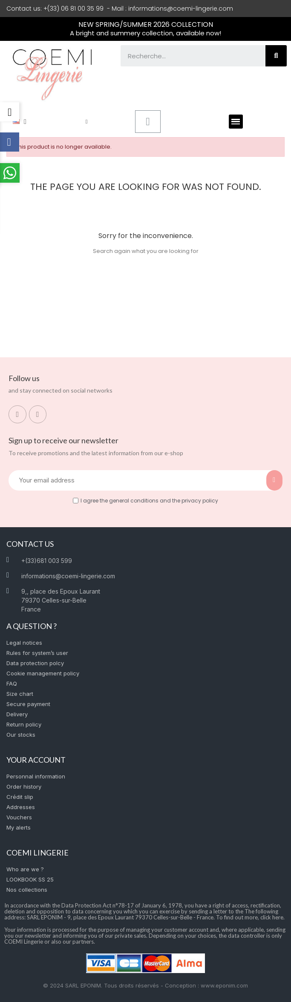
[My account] (86, 121)
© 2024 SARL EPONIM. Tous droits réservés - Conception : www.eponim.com (145, 985)
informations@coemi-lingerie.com (180, 8)
